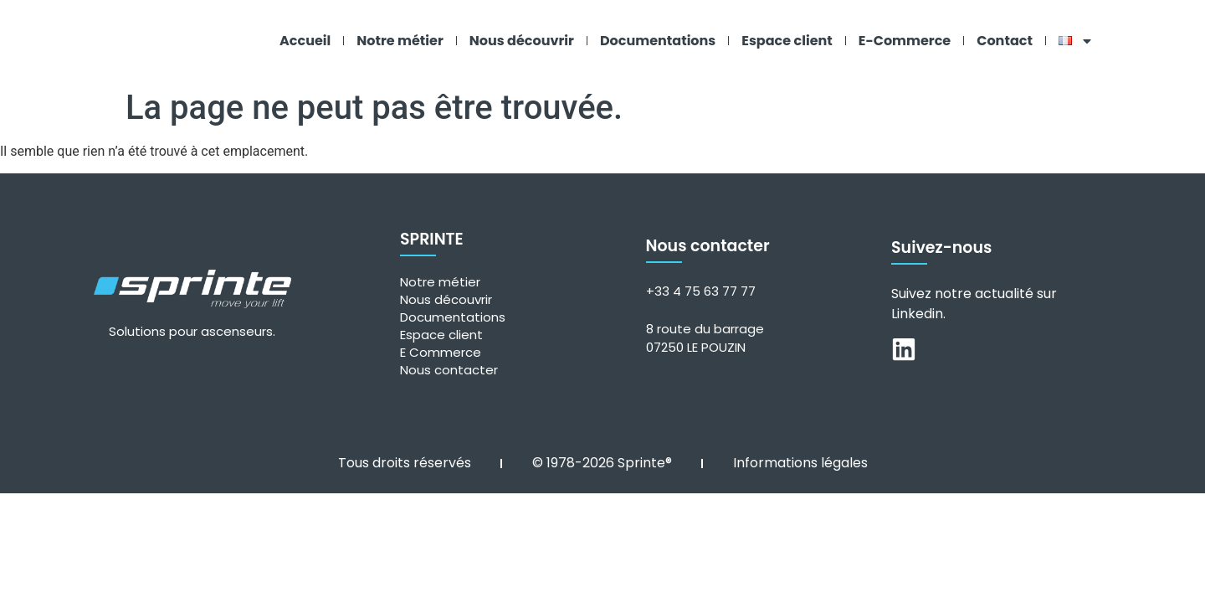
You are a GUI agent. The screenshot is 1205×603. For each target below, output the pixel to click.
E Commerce (440, 352)
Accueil (305, 40)
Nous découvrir (521, 40)
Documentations (657, 40)
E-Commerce (905, 40)
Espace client (787, 40)
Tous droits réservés (404, 462)
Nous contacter (449, 370)
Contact (1005, 40)
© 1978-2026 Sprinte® (602, 462)
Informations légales (800, 462)
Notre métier (400, 40)
